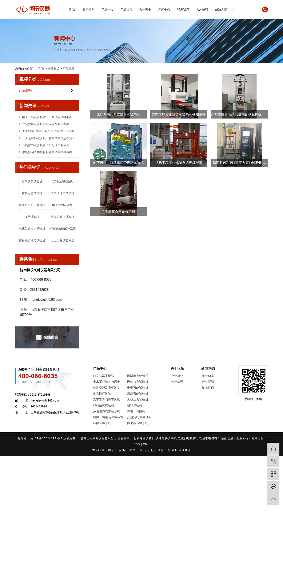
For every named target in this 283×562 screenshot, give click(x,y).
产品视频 (126, 9)
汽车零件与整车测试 (106, 399)
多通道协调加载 (166, 438)
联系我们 (183, 9)
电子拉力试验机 (62, 205)
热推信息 (227, 438)
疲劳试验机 (32, 216)
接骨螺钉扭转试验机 (32, 240)
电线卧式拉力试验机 (32, 228)
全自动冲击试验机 (62, 193)
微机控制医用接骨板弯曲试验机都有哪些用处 (48, 152)
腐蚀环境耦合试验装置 (108, 417)
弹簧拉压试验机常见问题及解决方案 (45, 124)
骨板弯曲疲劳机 (144, 438)
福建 (133, 450)
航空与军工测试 (103, 375)
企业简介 (177, 375)
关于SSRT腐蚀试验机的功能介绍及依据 (47, 131)
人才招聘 (202, 9)
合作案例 (145, 9)
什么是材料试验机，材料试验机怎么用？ (48, 138)
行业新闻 (208, 381)
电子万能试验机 (137, 387)
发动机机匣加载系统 (32, 205)
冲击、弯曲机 (136, 411)
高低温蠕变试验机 (62, 216)
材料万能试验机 (32, 193)
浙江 (125, 450)
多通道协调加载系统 (106, 411)
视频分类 (53, 68)
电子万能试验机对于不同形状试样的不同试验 (48, 117)
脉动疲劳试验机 (32, 181)
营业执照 (177, 381)
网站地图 (257, 438)
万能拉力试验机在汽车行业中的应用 (45, 145)
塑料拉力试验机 (62, 181)
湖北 (161, 450)
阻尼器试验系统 (137, 423)
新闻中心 (164, 9)
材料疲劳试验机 (103, 405)
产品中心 (107, 9)
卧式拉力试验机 (137, 381)
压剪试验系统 (102, 423)
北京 (154, 450)
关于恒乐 (88, 9)
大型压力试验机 (137, 399)
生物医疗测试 (102, 393)
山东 (111, 450)
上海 (168, 450)
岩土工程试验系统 (62, 240)
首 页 (72, 9)
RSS (136, 444)
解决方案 (221, 9)
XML (146, 444)
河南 (147, 450)
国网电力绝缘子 (137, 375)
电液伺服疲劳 (187, 438)
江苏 (119, 450)
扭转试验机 (134, 405)
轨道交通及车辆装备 (106, 387)
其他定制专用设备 (139, 417)
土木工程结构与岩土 (106, 381)
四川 (175, 450)
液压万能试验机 (137, 393)
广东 (140, 450)
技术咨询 (208, 387)
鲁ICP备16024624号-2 (46, 438)
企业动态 (208, 375)
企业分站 (242, 438)
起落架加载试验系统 (62, 228)
